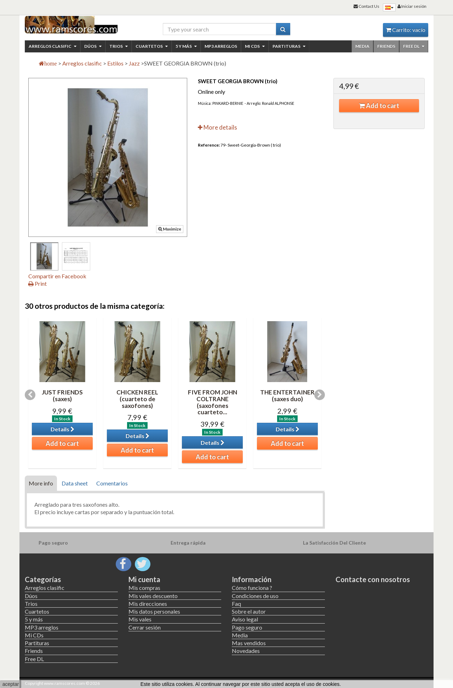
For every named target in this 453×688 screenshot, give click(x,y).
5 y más (186, 46)
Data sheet (75, 483)
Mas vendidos (249, 642)
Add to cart (379, 105)
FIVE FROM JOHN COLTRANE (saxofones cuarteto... (212, 402)
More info (41, 483)
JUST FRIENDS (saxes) (62, 395)
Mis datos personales (154, 611)
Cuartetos (152, 46)
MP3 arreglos (221, 46)
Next (319, 395)
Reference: (209, 145)
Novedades (246, 650)
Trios (118, 46)
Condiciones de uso (255, 595)
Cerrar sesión (144, 627)
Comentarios (112, 483)
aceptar (10, 684)
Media (362, 46)
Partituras (289, 46)
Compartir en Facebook (57, 276)
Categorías (43, 579)
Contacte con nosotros (373, 579)
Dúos (93, 46)
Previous (30, 395)
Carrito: (405, 29)
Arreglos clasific (52, 46)
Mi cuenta (144, 579)
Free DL (413, 46)
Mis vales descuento (153, 595)
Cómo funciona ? (252, 587)
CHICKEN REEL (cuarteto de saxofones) (137, 398)
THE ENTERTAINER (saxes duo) (287, 395)
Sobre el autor (249, 611)
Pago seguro (247, 627)
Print (37, 283)
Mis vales (139, 619)
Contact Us (366, 6)
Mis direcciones (147, 603)
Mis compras (144, 587)
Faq (236, 603)
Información (251, 579)
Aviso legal (245, 619)
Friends (386, 46)
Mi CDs (255, 46)
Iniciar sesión (411, 6)
